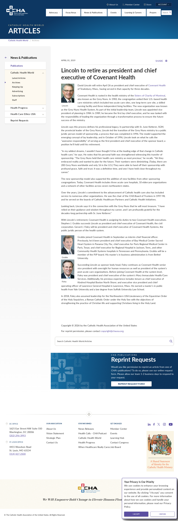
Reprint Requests (19, 120)
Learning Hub (117, 437)
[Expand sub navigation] (43, 73)
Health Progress (19, 107)
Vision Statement (55, 433)
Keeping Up (17, 86)
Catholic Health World (18, 40)
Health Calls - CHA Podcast (92, 433)
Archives (16, 82)
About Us (51, 428)
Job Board (115, 447)
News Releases (86, 428)
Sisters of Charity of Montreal (150, 95)
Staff (14, 99)
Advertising (17, 91)
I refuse (162, 514)
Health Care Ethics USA (23, 114)
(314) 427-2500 (17, 453)
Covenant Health (157, 85)
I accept (136, 514)
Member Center (118, 428)
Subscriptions (18, 95)
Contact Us (52, 442)
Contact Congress (119, 442)
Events (113, 433)
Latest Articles (19, 78)
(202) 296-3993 (17, 435)
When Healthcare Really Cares (94, 447)
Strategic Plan (53, 437)
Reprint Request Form (131, 383)
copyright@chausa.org (112, 331)
